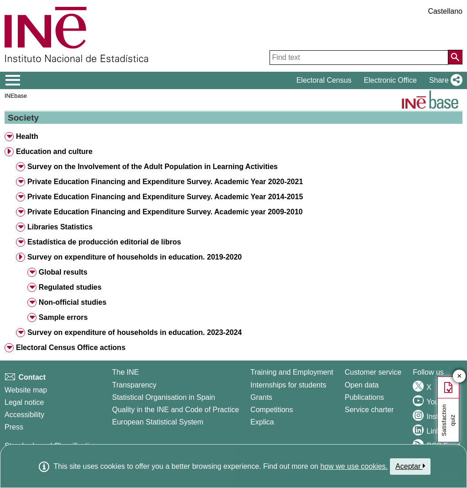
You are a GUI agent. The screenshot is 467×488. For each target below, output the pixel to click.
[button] (443, 80)
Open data (362, 385)
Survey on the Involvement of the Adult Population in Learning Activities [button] (152, 166)
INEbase (16, 95)
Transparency (134, 385)
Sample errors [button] (63, 317)
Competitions (271, 410)
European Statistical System (157, 422)
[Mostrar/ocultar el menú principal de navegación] (13, 80)
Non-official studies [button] (72, 302)
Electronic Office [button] (390, 80)
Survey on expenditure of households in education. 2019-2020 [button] (134, 257)
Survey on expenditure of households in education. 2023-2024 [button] (134, 332)
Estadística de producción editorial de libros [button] (104, 242)
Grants (261, 397)
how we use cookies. (354, 466)
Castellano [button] (445, 11)
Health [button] (27, 136)
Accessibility (24, 415)
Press (14, 427)
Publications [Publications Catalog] (364, 397)
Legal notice (24, 402)
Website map (26, 390)
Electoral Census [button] (324, 80)
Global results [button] (63, 272)
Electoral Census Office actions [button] (70, 347)
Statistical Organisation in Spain (163, 397)
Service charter (369, 410)
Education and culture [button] (54, 151)
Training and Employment (291, 372)
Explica (262, 422)
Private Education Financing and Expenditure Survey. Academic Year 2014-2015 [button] (165, 197)
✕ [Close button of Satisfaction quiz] (459, 376)
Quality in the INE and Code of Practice (175, 410)
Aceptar (410, 466)
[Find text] (359, 57)
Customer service (373, 372)
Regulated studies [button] (70, 287)
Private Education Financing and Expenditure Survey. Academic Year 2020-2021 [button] (165, 182)
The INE (125, 372)
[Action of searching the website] (455, 57)
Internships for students (288, 385)
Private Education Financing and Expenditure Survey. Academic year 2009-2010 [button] (165, 212)
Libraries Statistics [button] (60, 227)
